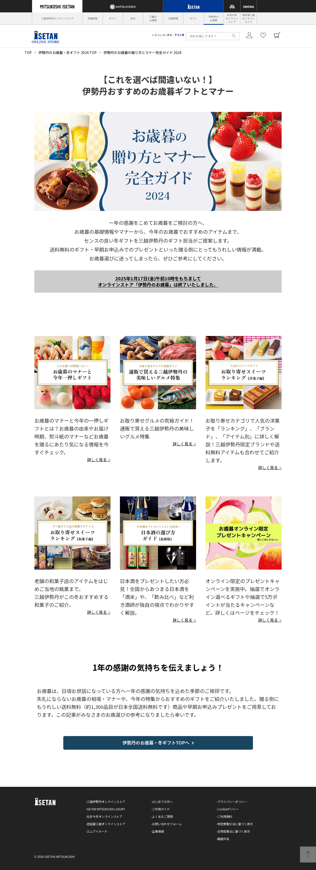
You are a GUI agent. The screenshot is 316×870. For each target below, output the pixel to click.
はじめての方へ (162, 801)
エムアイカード (97, 831)
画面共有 (223, 839)
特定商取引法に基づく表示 (235, 824)
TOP (28, 52)
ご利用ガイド (161, 809)
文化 (132, 18)
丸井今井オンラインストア (232, 18)
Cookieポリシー (228, 809)
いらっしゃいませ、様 (168, 35)
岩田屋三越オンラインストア (248, 18)
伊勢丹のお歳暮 (214, 18)
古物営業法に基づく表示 (233, 831)
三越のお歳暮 (153, 18)
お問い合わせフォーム (167, 824)
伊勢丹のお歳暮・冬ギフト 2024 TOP (68, 52)
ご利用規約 (224, 816)
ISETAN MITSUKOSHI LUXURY (106, 809)
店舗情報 (92, 18)
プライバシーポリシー (232, 801)
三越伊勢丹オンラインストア (57, 18)
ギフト (112, 18)
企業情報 (158, 831)
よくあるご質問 (162, 816)
